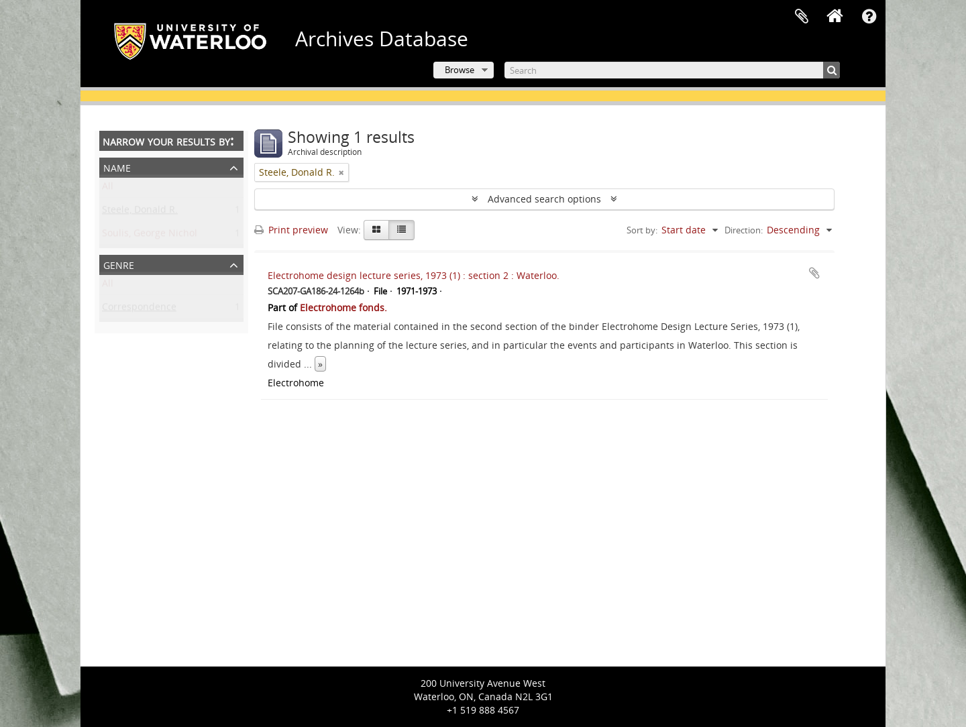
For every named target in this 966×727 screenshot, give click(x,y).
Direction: (743, 230)
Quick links (868, 17)
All (107, 188)
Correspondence (139, 309)
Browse (459, 70)
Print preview (291, 229)
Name (117, 167)
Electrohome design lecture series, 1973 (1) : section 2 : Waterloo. (413, 275)
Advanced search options (544, 198)
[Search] (672, 70)
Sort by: (642, 230)
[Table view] (401, 230)
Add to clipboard (814, 273)
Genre (118, 264)
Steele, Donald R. (140, 212)
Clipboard (801, 17)
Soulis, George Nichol (149, 235)
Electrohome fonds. (343, 307)
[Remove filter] (341, 172)
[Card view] (376, 230)
